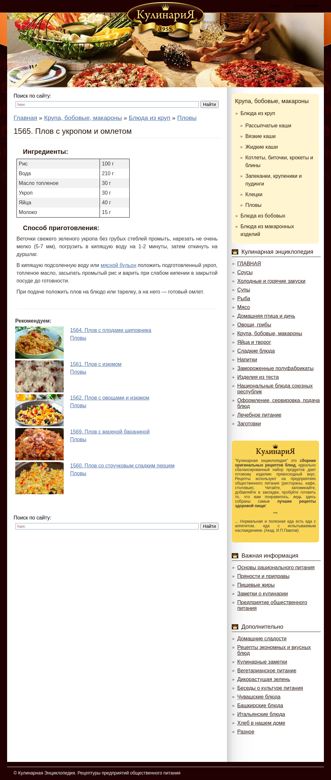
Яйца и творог (254, 342)
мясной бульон (118, 265)
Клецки (253, 194)
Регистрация (306, 6)
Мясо (243, 307)
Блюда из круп (257, 113)
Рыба (243, 298)
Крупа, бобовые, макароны (272, 101)
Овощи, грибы (254, 324)
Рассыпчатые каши (268, 125)
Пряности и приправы (263, 576)
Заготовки (249, 423)
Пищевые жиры (256, 585)
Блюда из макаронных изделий (267, 230)
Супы (243, 290)
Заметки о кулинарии (262, 593)
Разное (245, 731)
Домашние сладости (262, 638)
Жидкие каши (261, 147)
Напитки (247, 359)
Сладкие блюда (256, 351)
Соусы (245, 272)
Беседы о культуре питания (270, 688)
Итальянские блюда (261, 714)
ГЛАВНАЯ (249, 263)
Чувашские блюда (259, 697)
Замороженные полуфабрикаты (275, 368)
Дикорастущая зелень (263, 679)
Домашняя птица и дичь (266, 316)
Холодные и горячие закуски (271, 281)
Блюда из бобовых (262, 216)
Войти (274, 6)
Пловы (253, 205)
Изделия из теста (258, 377)
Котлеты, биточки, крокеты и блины (279, 161)
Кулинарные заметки (262, 662)
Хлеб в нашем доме (261, 723)
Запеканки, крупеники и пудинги (273, 180)
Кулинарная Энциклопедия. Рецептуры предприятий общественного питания (99, 772)
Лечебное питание (259, 415)
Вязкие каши (260, 136)
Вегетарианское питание (266, 670)
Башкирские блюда (260, 705)
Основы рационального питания (276, 567)
